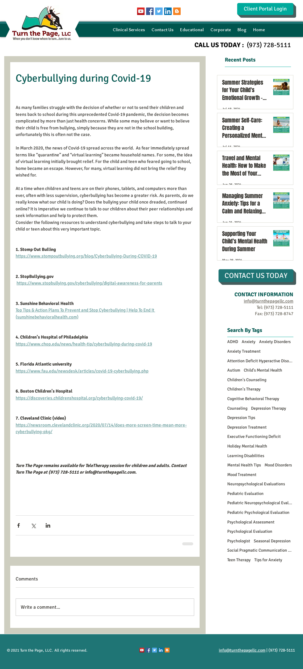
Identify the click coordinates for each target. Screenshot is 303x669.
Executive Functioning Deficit (254, 436)
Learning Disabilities (245, 455)
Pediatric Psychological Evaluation (258, 512)
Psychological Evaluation (249, 531)
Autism (233, 370)
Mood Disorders (278, 465)
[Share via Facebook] (18, 525)
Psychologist (238, 541)
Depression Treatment (247, 427)
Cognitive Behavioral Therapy (253, 398)
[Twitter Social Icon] (159, 11)
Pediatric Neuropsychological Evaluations (260, 502)
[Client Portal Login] (265, 9)
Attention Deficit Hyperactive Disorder (260, 360)
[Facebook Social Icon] (150, 11)
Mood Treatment (241, 474)
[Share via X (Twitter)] (33, 525)
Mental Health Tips (244, 465)
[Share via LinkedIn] (48, 525)
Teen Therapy (239, 559)
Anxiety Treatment (244, 351)
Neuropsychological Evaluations (256, 484)
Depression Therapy (268, 408)
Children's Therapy (244, 389)
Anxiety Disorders (275, 341)
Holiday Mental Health (247, 446)
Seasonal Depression (272, 541)
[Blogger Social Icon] (177, 11)
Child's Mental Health (263, 370)
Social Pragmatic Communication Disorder (260, 550)
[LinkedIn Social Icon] (168, 11)
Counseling (237, 408)
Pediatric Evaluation (245, 493)
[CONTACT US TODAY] (256, 275)
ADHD (232, 341)
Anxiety (249, 341)
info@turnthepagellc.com (242, 650)
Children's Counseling (246, 379)
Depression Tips (241, 417)
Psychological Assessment (250, 522)
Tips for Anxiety (268, 559)
